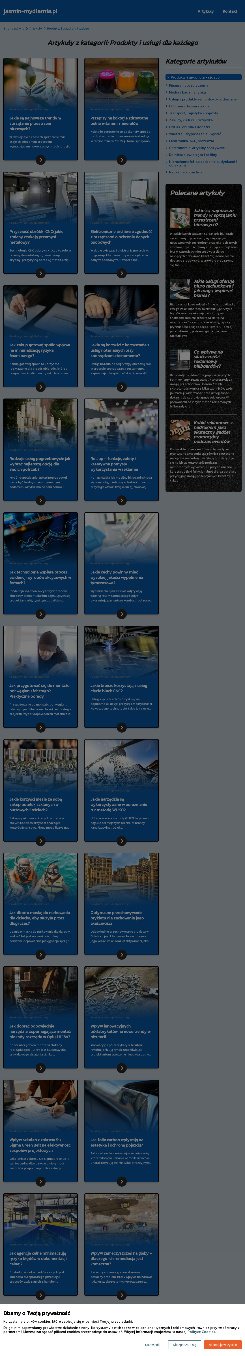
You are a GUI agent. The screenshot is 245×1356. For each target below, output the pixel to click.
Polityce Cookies (201, 1331)
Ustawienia (152, 1345)
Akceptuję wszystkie (223, 1345)
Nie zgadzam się (184, 1345)
